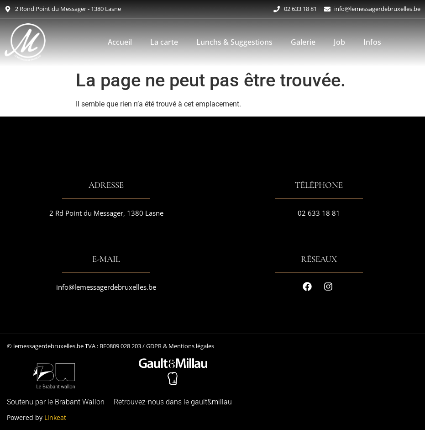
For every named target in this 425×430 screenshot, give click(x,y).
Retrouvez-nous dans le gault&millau (173, 402)
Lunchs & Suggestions (234, 42)
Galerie (303, 42)
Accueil (120, 42)
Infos (372, 42)
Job (339, 42)
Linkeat (55, 417)
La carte (164, 42)
